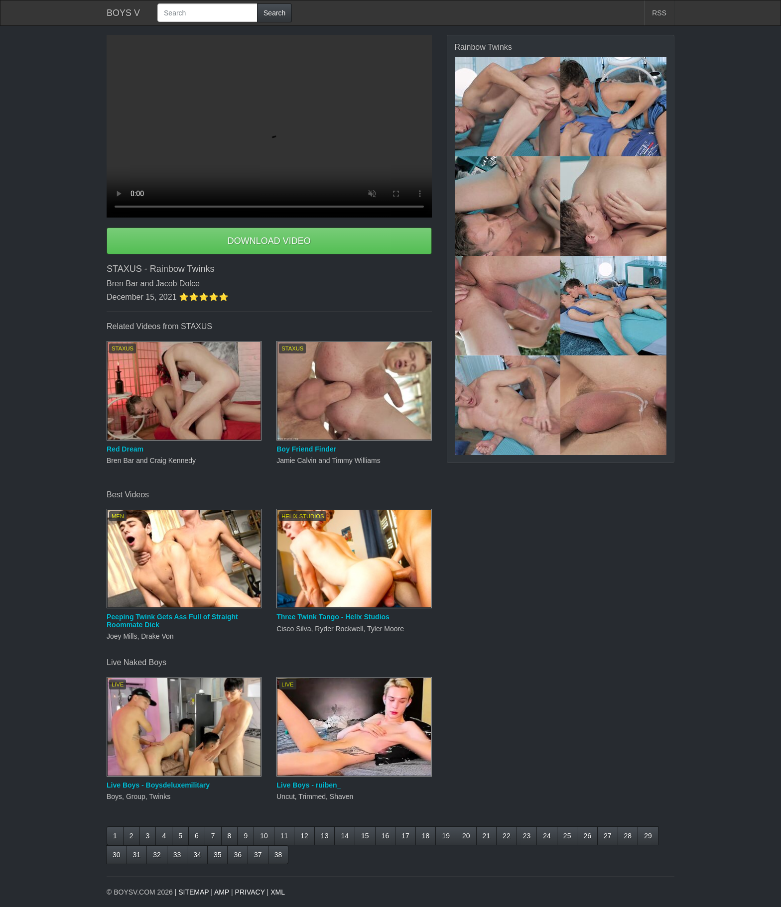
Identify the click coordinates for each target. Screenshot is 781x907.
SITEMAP (193, 892)
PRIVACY (250, 892)
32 (157, 855)
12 (304, 836)
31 (137, 855)
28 (628, 836)
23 (527, 836)
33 (177, 855)
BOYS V (123, 13)
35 (218, 855)
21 (487, 836)
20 (466, 836)
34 (197, 855)
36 (238, 855)
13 (325, 836)
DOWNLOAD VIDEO (269, 241)
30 (117, 855)
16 (386, 836)
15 (365, 836)
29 (648, 836)
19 (446, 836)
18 (426, 836)
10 (264, 836)
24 (547, 836)
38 (278, 855)
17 (405, 836)
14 (345, 836)
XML (277, 892)
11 (284, 836)
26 (587, 836)
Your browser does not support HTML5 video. (269, 126)
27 (608, 836)
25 (567, 836)
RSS (659, 13)
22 (507, 836)
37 (258, 855)
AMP (221, 892)
